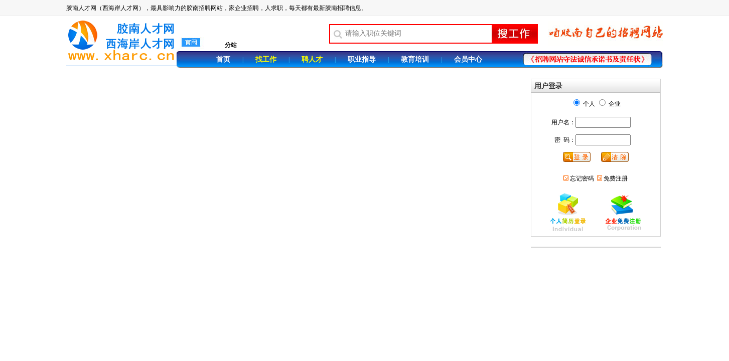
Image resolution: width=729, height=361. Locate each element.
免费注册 (616, 178)
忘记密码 (582, 178)
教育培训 (415, 59)
